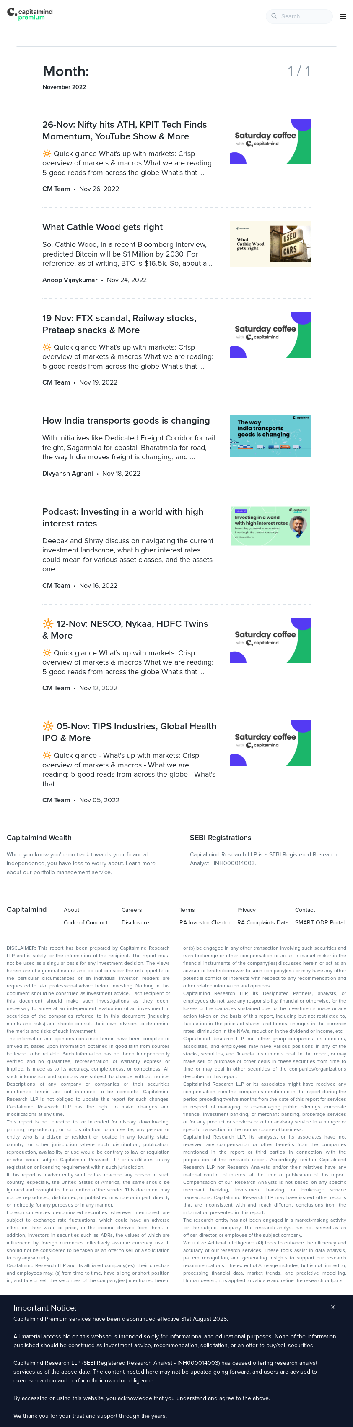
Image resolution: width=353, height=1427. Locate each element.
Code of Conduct (86, 922)
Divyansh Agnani (67, 473)
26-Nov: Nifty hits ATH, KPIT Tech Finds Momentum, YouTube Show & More (124, 130)
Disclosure (135, 922)
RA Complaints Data (262, 922)
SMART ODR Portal (320, 922)
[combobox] (299, 16)
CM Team (56, 189)
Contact (305, 910)
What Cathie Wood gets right (102, 227)
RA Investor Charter (205, 922)
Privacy (246, 910)
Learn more (141, 863)
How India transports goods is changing (126, 420)
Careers (132, 910)
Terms (187, 910)
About (71, 910)
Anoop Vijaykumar (70, 280)
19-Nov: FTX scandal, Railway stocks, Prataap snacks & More (119, 323)
